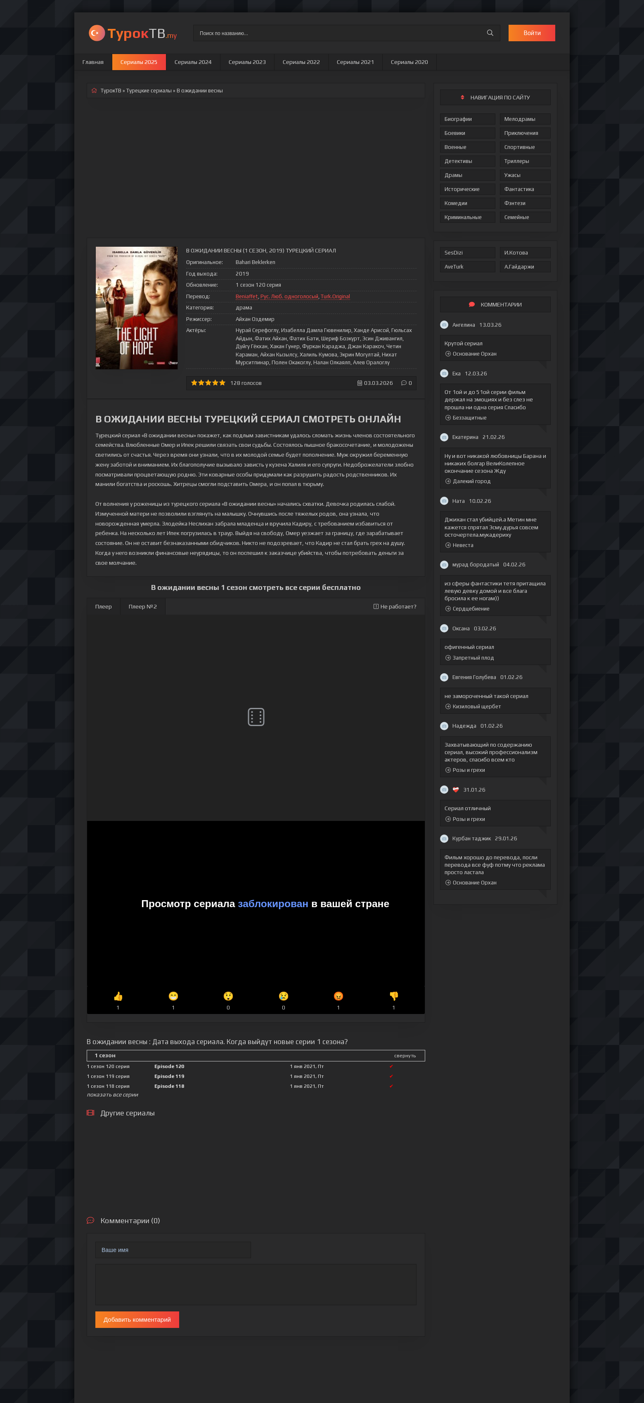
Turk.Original (335, 296)
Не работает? (395, 606)
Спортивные (519, 147)
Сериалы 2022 (301, 62)
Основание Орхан (471, 353)
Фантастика (519, 189)
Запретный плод (469, 657)
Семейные (516, 217)
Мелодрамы (519, 119)
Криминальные (463, 217)
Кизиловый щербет (473, 706)
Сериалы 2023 (247, 62)
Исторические (462, 189)
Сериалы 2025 (139, 62)
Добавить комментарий (137, 1319)
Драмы (453, 175)
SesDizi (454, 253)
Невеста (459, 545)
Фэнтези (515, 203)
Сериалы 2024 (193, 62)
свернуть (405, 1056)
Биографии (458, 119)
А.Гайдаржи (519, 267)
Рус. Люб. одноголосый (289, 296)
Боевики (455, 133)
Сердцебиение (467, 608)
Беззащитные (466, 417)
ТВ (142, 33)
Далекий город (468, 481)
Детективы (458, 161)
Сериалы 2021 (355, 62)
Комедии (456, 203)
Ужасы (512, 175)
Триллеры (516, 161)
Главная (93, 62)
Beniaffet (247, 296)
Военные (455, 147)
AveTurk (454, 267)
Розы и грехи (465, 770)
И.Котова (516, 253)
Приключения (521, 133)
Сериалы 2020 (409, 62)
